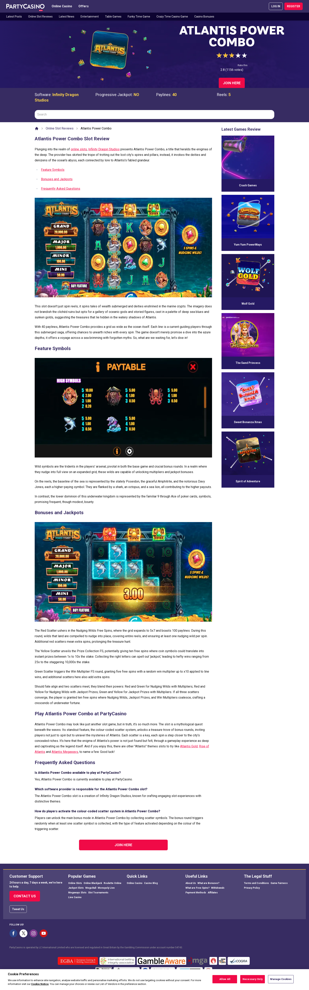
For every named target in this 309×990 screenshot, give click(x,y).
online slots (79, 149)
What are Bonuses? (208, 883)
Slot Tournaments (98, 892)
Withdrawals (217, 887)
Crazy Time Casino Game (172, 16)
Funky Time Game (139, 16)
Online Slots (75, 883)
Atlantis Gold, (189, 746)
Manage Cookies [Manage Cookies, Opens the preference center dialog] (280, 980)
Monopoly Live (106, 887)
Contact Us (25, 896)
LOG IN (275, 6)
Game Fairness (279, 883)
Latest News (66, 16)
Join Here (232, 83)
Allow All (224, 980)
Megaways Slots (77, 892)
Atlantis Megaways (65, 752)
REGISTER (293, 6)
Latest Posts (14, 16)
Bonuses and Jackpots (57, 179)
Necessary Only (253, 980)
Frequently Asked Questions (60, 188)
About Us (190, 883)
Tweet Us (18, 909)
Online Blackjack (93, 883)
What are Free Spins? (197, 887)
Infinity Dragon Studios (104, 149)
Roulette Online (112, 883)
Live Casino (75, 897)
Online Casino (62, 6)
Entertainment (90, 16)
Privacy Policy (252, 887)
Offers (83, 6)
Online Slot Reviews (40, 16)
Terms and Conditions (256, 883)
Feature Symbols (52, 170)
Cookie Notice (40, 985)
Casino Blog (151, 883)
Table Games (113, 16)
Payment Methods (195, 892)
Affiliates (213, 892)
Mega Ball (90, 887)
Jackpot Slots (76, 887)
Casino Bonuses (204, 16)
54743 (178, 947)
